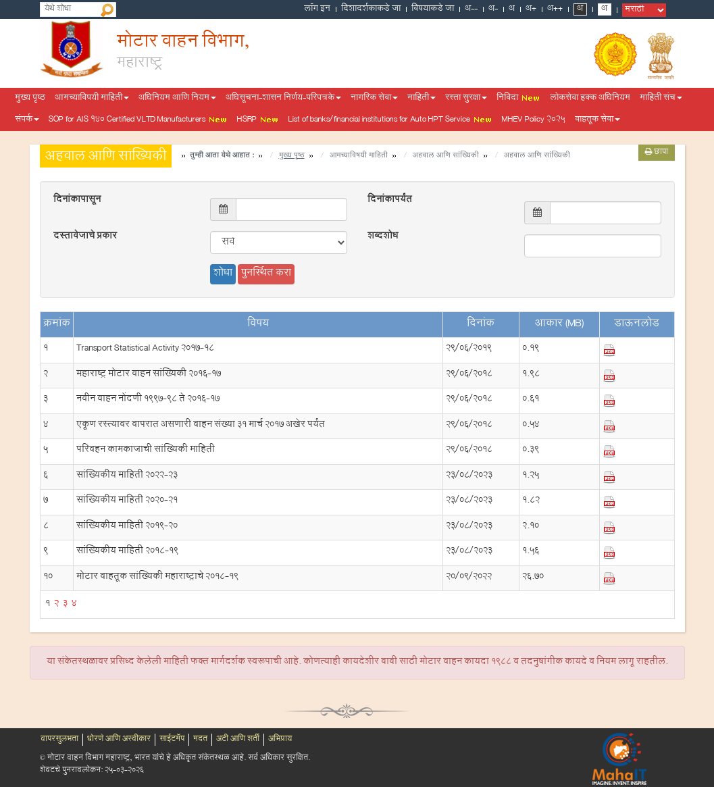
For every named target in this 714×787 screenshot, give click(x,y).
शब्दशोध (382, 237)
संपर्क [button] (27, 120)
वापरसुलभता (59, 740)
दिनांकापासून (77, 201)
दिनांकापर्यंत (389, 201)
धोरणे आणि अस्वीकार (119, 740)
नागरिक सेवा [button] (374, 98)
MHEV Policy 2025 (533, 120)
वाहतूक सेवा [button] (597, 120)
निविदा (518, 98)
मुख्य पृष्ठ (30, 98)
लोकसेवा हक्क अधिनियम (590, 98)
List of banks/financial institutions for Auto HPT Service (390, 120)
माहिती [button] (421, 98)
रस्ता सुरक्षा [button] (466, 98)
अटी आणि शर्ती (237, 740)
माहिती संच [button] (661, 98)
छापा (656, 153)
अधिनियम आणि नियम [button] (177, 98)
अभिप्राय (280, 740)
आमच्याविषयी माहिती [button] (92, 98)
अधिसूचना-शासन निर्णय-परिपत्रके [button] (283, 98)
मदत (200, 740)
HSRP (258, 120)
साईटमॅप (171, 740)
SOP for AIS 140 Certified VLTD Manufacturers (138, 120)
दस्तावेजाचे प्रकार (85, 237)
